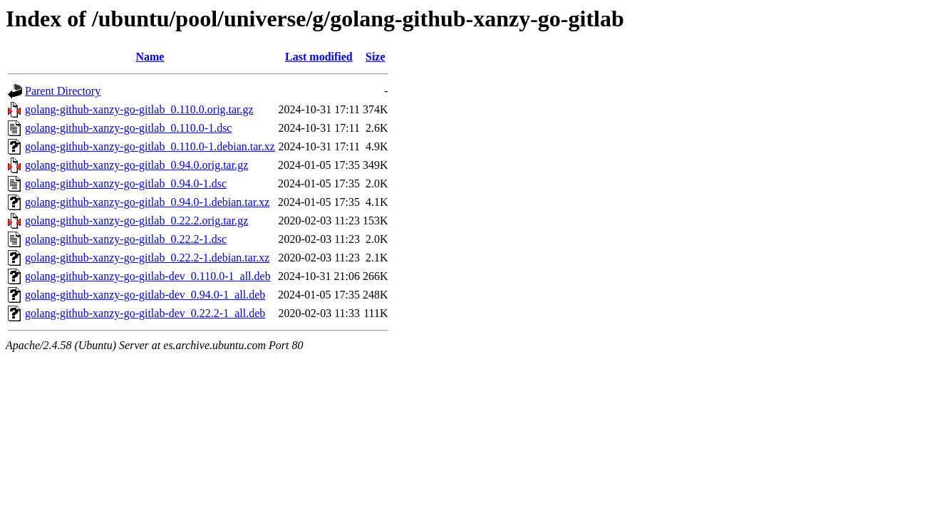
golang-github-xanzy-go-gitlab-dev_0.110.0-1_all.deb (148, 276)
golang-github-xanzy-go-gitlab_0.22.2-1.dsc (126, 239)
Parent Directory (62, 91)
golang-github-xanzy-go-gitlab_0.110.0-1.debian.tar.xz (150, 146)
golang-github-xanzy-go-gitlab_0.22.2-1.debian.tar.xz (147, 258)
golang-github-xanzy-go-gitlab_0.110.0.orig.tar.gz (139, 109)
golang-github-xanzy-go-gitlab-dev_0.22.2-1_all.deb (145, 313)
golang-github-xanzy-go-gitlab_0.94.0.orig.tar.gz (136, 165)
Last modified (319, 57)
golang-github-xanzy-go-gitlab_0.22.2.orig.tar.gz (136, 220)
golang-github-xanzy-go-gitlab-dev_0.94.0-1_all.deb (145, 295)
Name (149, 57)
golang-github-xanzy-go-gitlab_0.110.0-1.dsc (128, 128)
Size (375, 57)
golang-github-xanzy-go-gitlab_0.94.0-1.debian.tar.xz (147, 202)
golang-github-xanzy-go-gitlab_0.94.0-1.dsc (126, 183)
